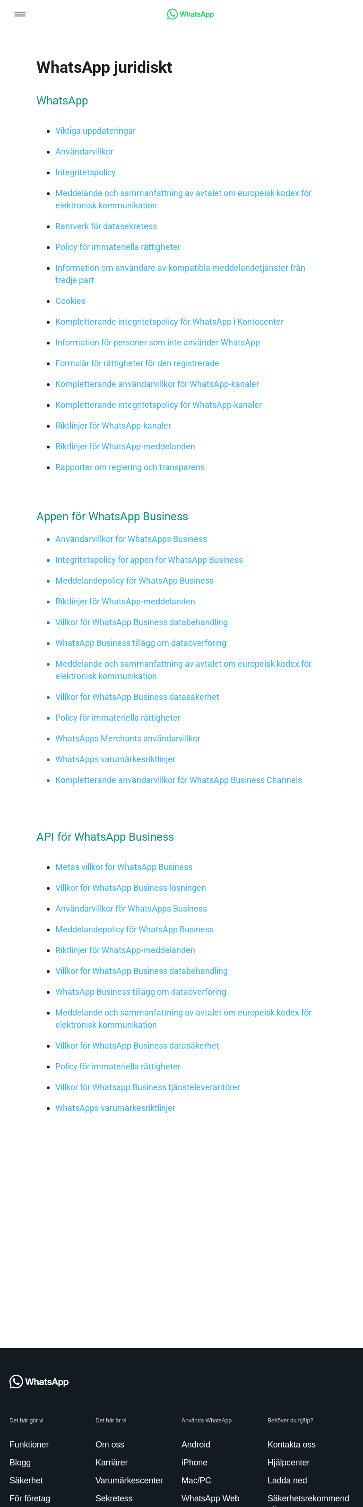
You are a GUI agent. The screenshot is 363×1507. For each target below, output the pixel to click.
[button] (20, 15)
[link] (190, 17)
